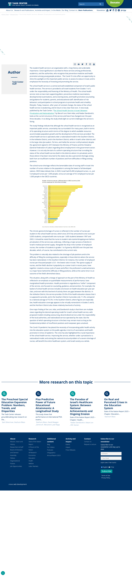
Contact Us (73, 10)
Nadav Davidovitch (77, 422)
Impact (68, 447)
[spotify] (119, 10)
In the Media (56, 10)
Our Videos (50, 447)
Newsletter (100, 10)
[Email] (75, 64)
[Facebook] (113, 10)
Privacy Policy (105, 478)
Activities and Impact (42, 10)
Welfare (31, 464)
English (104, 467)
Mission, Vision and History (16, 443)
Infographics (51, 453)
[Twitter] (110, 10)
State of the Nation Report (35, 443)
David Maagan (53, 422)
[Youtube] (107, 10)
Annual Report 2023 (54, 455)
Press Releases (70, 450)
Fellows (12, 458)
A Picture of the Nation (34, 448)
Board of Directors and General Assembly (16, 452)
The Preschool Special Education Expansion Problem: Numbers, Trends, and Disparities (14, 405)
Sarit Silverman (7, 422)
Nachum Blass (110, 417)
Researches (14, 14)
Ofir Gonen (74, 425)
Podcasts (50, 450)
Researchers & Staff (16, 447)
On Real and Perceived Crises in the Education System (115, 404)
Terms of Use (105, 475)
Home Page (5, 14)
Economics (32, 455)
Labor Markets (33, 466)
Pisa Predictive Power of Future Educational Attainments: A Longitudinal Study (47, 405)
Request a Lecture (90, 444)
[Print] (78, 64)
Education (32, 458)
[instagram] (116, 10)
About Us (9, 10)
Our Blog (65, 10)
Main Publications (85, 10)
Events (68, 444)
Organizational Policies (15, 462)
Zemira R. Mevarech (44, 425)
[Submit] (100, 4)
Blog (48, 444)
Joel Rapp (56, 425)
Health (31, 461)
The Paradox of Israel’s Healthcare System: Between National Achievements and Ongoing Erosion (81, 407)
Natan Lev (89, 422)
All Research (33, 453)
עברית (111, 467)
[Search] (91, 4)
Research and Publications (24, 10)
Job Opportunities (16, 466)
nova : (11, 484)
